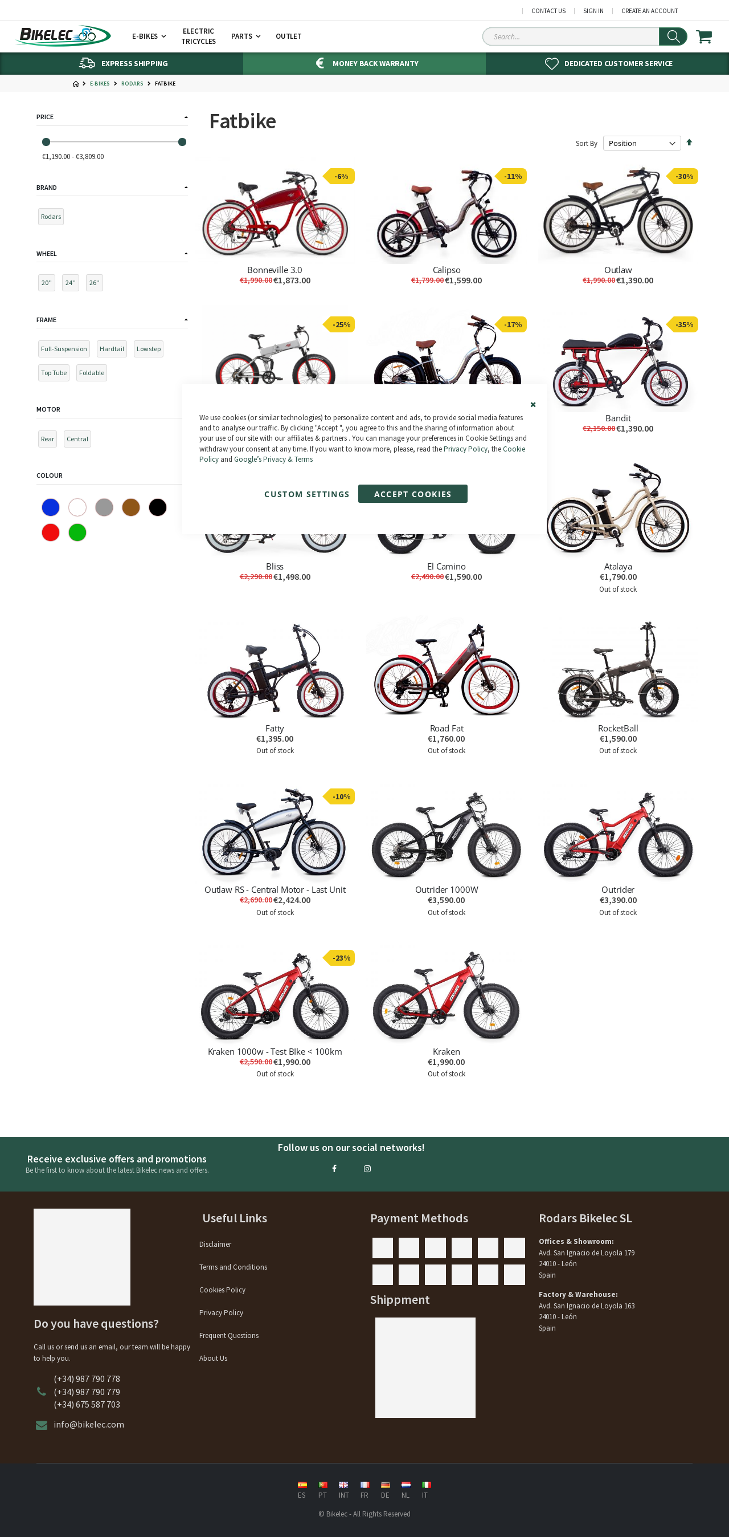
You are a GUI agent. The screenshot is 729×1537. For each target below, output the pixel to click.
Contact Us (548, 11)
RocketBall (618, 728)
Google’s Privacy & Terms (273, 459)
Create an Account (649, 11)
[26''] (97, 284)
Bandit (617, 418)
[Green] (77, 533)
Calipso (447, 269)
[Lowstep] (151, 350)
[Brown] (131, 508)
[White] (77, 508)
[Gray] (104, 508)
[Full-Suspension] (66, 350)
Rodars (132, 84)
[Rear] (50, 440)
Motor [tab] (48, 409)
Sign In (593, 11)
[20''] (49, 284)
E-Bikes (100, 84)
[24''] (73, 284)
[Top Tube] (56, 374)
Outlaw (618, 269)
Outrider (617, 889)
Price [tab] (45, 116)
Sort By (586, 143)
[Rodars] (53, 218)
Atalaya (618, 566)
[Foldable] (94, 374)
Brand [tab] (46, 187)
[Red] (50, 533)
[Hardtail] (114, 350)
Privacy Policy (466, 449)
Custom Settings (307, 494)
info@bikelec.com (89, 1424)
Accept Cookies (413, 494)
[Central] (80, 440)
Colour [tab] (49, 475)
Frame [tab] (46, 319)
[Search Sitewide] (584, 36)
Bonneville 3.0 (274, 269)
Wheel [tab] (46, 253)
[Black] (157, 508)
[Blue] (50, 508)
